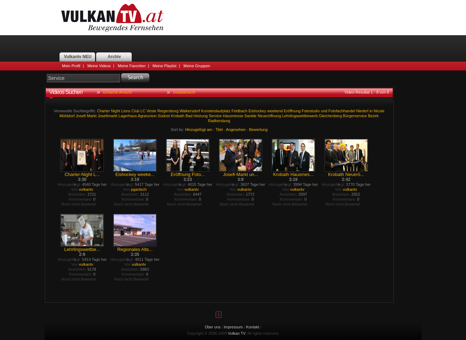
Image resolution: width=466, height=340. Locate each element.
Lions (125, 111)
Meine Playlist (164, 66)
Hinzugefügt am (198, 129)
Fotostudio (310, 111)
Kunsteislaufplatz (215, 111)
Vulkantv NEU (77, 56)
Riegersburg (168, 111)
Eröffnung (292, 111)
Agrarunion (147, 116)
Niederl (362, 111)
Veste (151, 111)
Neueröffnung (269, 116)
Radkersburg (219, 121)
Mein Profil (71, 66)
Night (115, 111)
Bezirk (373, 116)
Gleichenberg (330, 116)
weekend (275, 111)
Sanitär (250, 116)
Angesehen (236, 129)
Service (215, 116)
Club (135, 111)
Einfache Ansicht (117, 92)
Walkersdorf (190, 111)
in (371, 111)
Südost (164, 116)
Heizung (200, 116)
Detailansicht (184, 92)
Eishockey (257, 111)
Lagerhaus (127, 116)
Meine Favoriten (131, 66)
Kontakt (252, 327)
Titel (219, 129)
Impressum (233, 327)
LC (143, 111)
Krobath (178, 116)
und (324, 111)
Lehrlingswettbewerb (300, 116)
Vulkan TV (112, 18)
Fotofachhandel (341, 111)
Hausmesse (233, 116)
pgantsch (139, 189)
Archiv (114, 56)
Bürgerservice (355, 116)
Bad (189, 116)
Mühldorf (67, 116)
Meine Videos (99, 66)
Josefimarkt (107, 116)
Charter (103, 111)
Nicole (379, 111)
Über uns (212, 327)
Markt (92, 116)
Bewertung (258, 129)
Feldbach (239, 111)
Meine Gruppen (197, 66)
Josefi (81, 116)
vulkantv (86, 189)
